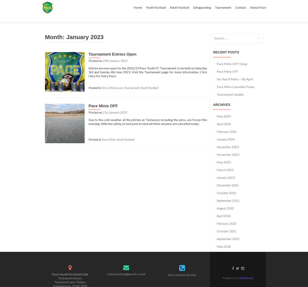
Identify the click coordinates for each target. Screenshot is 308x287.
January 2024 (226, 132)
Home (138, 7)
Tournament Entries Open (112, 47)
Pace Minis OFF (102, 98)
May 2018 (224, 239)
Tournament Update (230, 87)
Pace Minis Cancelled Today (236, 80)
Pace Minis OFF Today (232, 57)
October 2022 (226, 186)
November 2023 (228, 147)
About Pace (258, 7)
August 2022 (225, 201)
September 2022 (228, 193)
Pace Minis (108, 132)
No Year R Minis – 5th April (235, 72)
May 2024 (224, 109)
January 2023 (226, 170)
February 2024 (226, 125)
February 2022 (226, 216)
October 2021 (226, 224)
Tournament (223, 7)
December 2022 (228, 178)
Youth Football (156, 7)
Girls (104, 81)
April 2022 (224, 209)
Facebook (246, 271)
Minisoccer (116, 81)
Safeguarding (202, 7)
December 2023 (228, 140)
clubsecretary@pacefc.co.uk (126, 267)
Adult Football (179, 7)
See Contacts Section (182, 268)
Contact (240, 7)
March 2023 (225, 163)
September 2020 (228, 232)
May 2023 (224, 155)
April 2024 (224, 117)
